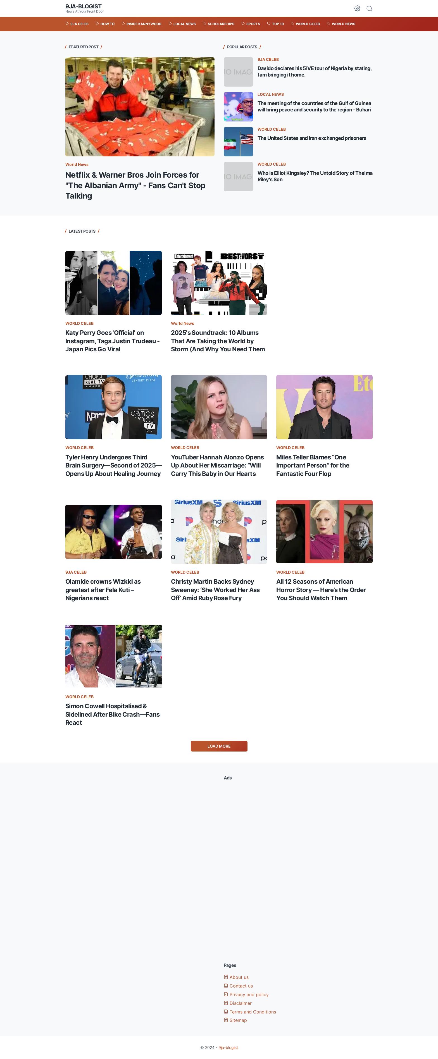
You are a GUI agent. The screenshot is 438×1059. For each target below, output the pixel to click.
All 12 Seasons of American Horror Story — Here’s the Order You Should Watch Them (321, 590)
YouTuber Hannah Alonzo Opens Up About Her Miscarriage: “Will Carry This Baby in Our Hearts (217, 465)
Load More (219, 746)
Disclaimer (238, 1003)
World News (77, 164)
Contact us (238, 986)
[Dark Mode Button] (357, 8)
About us (236, 977)
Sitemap (235, 1020)
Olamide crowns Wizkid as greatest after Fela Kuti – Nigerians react (103, 590)
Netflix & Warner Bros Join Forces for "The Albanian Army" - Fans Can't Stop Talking (135, 185)
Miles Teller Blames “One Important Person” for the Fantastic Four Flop (312, 465)
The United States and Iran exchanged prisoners (312, 138)
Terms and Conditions (250, 1012)
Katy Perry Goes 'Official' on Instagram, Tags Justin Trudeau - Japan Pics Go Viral (112, 341)
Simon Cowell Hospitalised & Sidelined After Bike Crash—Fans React (112, 714)
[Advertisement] (324, 263)
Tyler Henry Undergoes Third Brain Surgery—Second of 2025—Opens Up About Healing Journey (113, 465)
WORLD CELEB (272, 129)
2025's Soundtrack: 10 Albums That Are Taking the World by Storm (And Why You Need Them (218, 341)
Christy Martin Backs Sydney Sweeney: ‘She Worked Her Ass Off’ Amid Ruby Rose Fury (215, 590)
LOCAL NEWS (271, 94)
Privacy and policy (246, 994)
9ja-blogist (83, 6)
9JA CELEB (268, 59)
